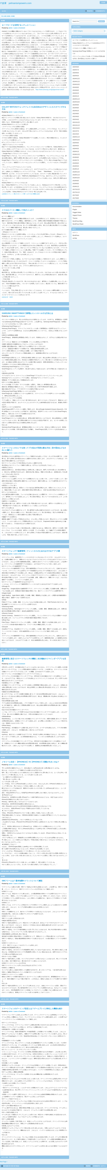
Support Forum (77, 215)
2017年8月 (76, 198)
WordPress (76, 235)
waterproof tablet (7, 297)
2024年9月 (76, 87)
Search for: (76, 21)
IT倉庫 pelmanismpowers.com (15, 3)
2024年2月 (76, 93)
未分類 (4, 11)
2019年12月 (76, 154)
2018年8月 (76, 183)
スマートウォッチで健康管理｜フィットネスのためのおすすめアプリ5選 (31, 551)
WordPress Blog (77, 221)
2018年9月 (76, 180)
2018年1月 (76, 186)
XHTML (75, 238)
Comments (100, 11)
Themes (75, 218)
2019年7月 (76, 160)
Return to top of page (11, 1166)
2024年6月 (76, 90)
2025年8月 (76, 67)
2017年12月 (76, 189)
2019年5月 (76, 166)
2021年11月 (76, 125)
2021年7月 (76, 131)
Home (103, 2)
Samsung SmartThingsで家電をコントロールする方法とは (27, 313)
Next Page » (3, 1161)
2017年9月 (76, 195)
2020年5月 (76, 148)
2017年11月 (76, 192)
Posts (89, 11)
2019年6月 (76, 163)
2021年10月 (76, 128)
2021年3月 (76, 134)
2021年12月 (76, 122)
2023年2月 (76, 110)
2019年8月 (76, 157)
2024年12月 (76, 78)
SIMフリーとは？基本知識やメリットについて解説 (22, 881)
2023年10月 (76, 102)
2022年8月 (76, 113)
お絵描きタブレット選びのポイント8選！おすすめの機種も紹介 (21, 194)
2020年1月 (76, 151)
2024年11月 (76, 81)
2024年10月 (76, 84)
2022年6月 (76, 116)
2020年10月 (76, 140)
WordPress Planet (78, 224)
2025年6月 (76, 73)
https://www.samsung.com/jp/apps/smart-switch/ (50, 89)
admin (10, 28)
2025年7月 (76, 70)
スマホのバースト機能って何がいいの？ (18, 210)
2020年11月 (76, 137)
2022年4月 (76, 119)
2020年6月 (76, 145)
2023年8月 (76, 108)
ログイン (75, 232)
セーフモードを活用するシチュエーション (19, 25)
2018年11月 (76, 175)
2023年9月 (76, 105)
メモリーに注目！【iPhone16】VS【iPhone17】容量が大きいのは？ (30, 762)
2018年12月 (76, 172)
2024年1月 (76, 96)
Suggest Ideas (77, 212)
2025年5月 (76, 75)
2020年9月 (76, 143)
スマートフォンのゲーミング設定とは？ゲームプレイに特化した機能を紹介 (32, 1009)
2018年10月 (76, 178)
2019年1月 (76, 169)
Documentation (77, 206)
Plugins (75, 209)
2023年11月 (76, 99)
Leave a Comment (19, 28)
